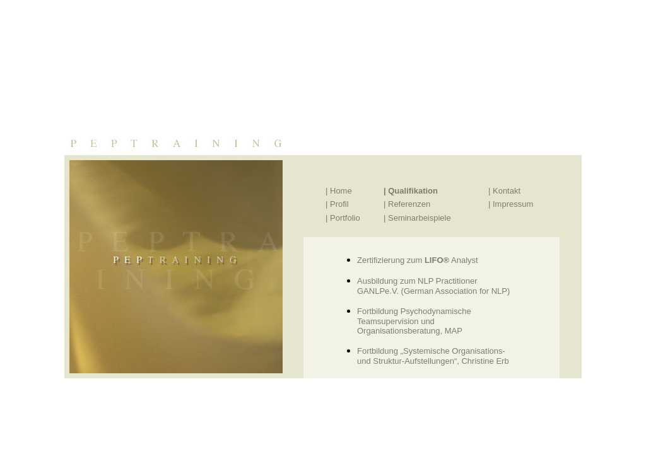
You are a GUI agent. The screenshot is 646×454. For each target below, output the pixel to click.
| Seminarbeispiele (417, 218)
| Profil (337, 204)
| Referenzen (407, 204)
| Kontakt (504, 190)
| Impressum (510, 204)
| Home (339, 190)
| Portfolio (343, 218)
